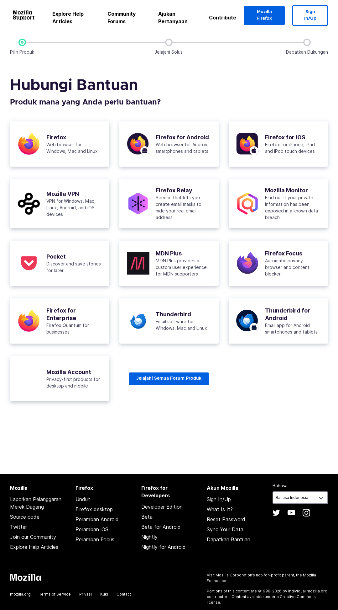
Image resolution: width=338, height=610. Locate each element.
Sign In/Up (310, 15)
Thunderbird (173, 314)
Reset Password (226, 519)
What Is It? (220, 509)
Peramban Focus (94, 539)
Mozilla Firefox (264, 15)
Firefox (56, 137)
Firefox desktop (94, 509)
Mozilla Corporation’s (235, 575)
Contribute (222, 17)
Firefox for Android (182, 137)
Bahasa (280, 485)
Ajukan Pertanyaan (173, 17)
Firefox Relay (174, 190)
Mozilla (25, 577)
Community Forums (121, 17)
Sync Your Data (225, 529)
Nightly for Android (163, 547)
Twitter (18, 527)
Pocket (56, 256)
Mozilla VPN (62, 193)
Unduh (83, 499)
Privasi (85, 594)
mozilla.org (20, 594)
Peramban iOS (91, 529)
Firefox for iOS (285, 137)
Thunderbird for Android (287, 314)
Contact (124, 594)
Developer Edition (162, 507)
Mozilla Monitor (286, 190)
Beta (147, 517)
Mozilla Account (68, 372)
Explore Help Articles (68, 17)
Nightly (149, 537)
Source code (24, 517)
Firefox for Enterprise (61, 314)
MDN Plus (169, 253)
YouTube (291, 512)
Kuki (104, 594)
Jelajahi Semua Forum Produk (168, 378)
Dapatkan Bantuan (228, 539)
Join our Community (33, 537)
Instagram (306, 512)
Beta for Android (161, 527)
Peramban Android (97, 519)
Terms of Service (55, 594)
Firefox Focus (283, 253)
